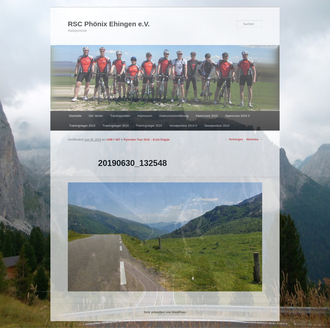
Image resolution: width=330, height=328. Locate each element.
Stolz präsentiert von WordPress (165, 312)
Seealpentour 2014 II (183, 125)
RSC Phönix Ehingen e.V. (109, 24)
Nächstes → (254, 139)
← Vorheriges (234, 139)
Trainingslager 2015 (149, 125)
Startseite (75, 115)
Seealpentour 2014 (216, 125)
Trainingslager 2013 (82, 125)
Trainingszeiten (120, 115)
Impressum (145, 115)
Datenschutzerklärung (174, 115)
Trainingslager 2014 (115, 125)
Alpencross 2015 (206, 115)
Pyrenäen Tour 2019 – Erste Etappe (147, 139)
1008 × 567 (113, 139)
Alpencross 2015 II (237, 115)
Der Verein (96, 115)
